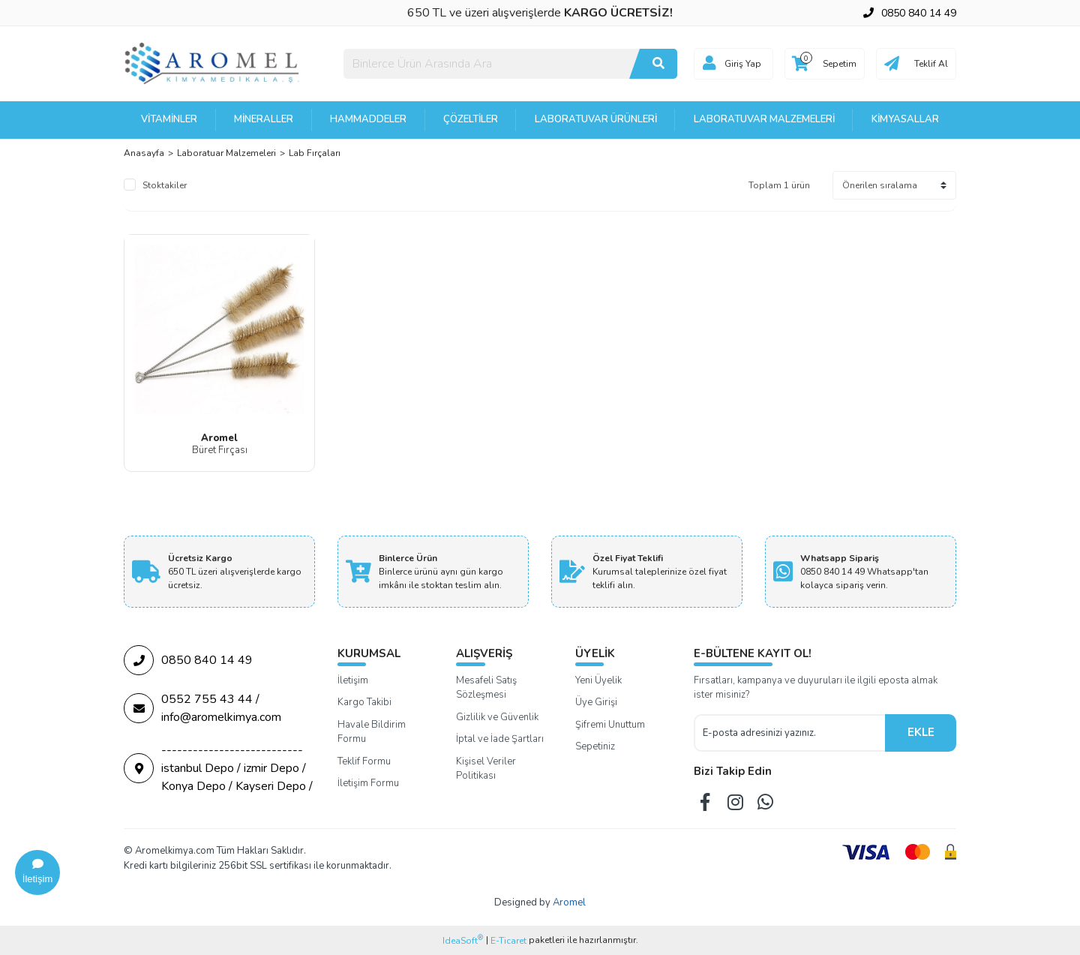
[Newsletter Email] (789, 733)
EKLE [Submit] (921, 732)
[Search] (510, 64)
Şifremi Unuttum (610, 724)
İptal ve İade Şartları (500, 739)
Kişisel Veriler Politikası (486, 769)
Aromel (569, 902)
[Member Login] (709, 64)
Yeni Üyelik (598, 680)
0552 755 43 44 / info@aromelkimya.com (202, 708)
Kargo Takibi (365, 702)
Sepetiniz (595, 746)
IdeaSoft (462, 940)
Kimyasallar (905, 119)
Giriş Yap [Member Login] (742, 64)
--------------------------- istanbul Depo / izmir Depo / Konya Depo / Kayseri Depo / (218, 768)
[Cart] (824, 64)
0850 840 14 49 (188, 660)
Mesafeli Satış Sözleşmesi (486, 688)
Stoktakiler (164, 185)
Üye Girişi (596, 702)
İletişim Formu (368, 783)
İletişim (353, 680)
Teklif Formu (364, 761)
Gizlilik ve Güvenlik (497, 717)
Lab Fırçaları (314, 153)
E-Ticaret (508, 941)
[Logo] (213, 63)
